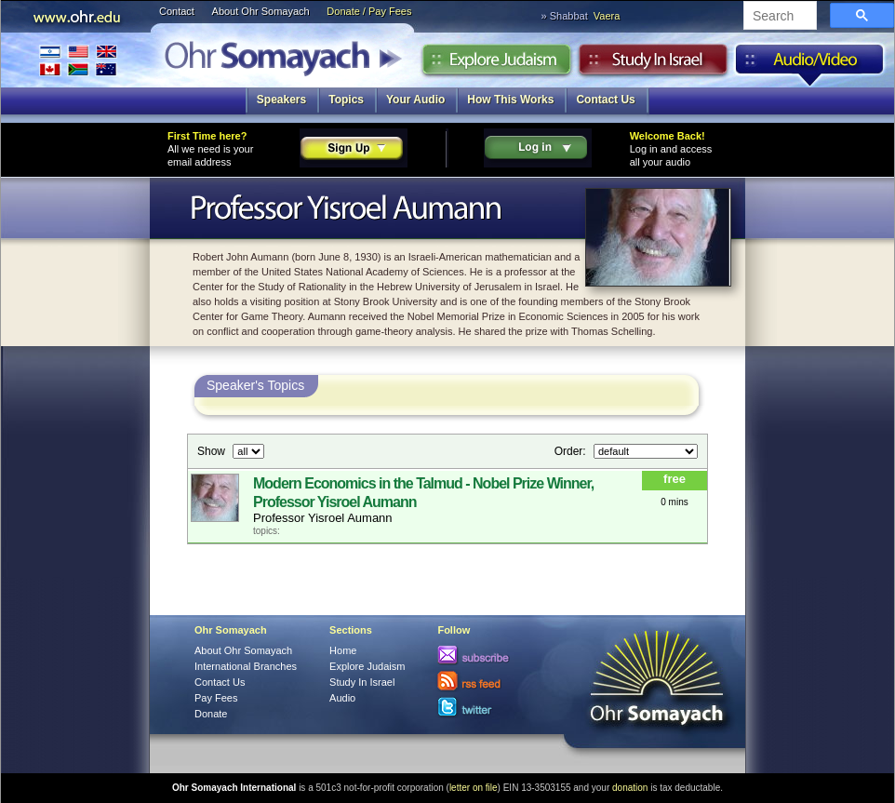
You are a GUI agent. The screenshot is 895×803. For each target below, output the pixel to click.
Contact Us (605, 99)
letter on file (473, 788)
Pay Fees (215, 697)
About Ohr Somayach (261, 11)
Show (212, 451)
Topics (346, 99)
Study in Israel (653, 64)
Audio (809, 64)
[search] (778, 16)
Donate (210, 713)
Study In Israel (361, 682)
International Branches (78, 60)
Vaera (607, 15)
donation (630, 788)
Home (342, 650)
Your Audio (415, 99)
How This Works (510, 99)
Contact (176, 11)
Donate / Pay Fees (369, 11)
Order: (571, 451)
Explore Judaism (496, 64)
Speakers (281, 99)
